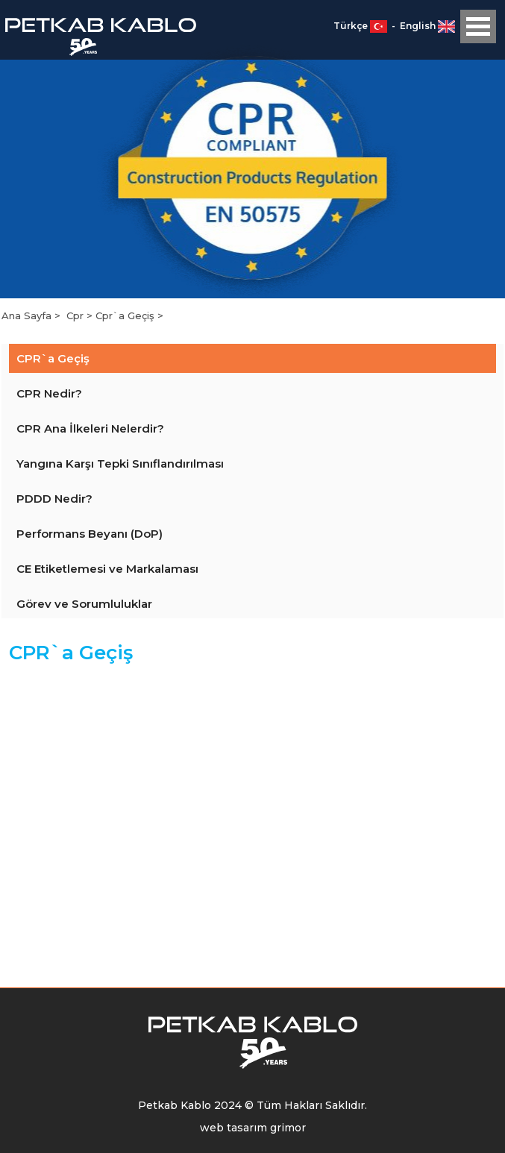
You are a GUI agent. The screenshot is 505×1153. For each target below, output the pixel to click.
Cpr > (80, 315)
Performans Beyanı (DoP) (89, 534)
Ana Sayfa (27, 315)
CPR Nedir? (49, 393)
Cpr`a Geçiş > (129, 315)
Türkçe (361, 25)
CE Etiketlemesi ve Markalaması (107, 569)
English (427, 25)
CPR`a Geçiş (53, 358)
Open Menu (478, 26)
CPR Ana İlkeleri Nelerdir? (90, 428)
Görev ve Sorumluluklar (84, 604)
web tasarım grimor (253, 1127)
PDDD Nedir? (54, 498)
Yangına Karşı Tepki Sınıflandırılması (120, 463)
